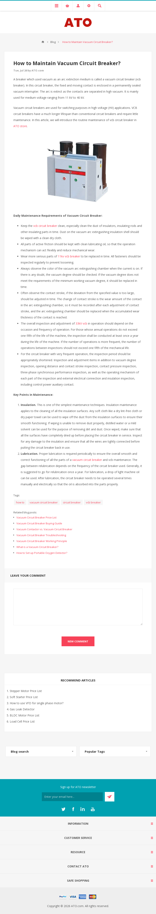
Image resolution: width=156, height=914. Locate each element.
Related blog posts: (25, 512)
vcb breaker (93, 502)
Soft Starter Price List (24, 697)
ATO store (20, 126)
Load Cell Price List (22, 721)
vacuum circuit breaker (87, 460)
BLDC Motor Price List (24, 715)
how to (20, 502)
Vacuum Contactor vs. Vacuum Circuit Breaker (44, 529)
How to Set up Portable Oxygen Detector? (41, 553)
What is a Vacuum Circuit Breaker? (37, 547)
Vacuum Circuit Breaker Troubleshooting (41, 535)
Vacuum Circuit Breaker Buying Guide (39, 523)
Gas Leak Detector (22, 709)
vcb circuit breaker (45, 226)
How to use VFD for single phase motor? (36, 703)
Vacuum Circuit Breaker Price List (36, 517)
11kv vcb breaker (69, 256)
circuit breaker (72, 502)
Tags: (16, 495)
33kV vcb (81, 323)
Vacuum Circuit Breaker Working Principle (41, 541)
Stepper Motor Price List (26, 691)
